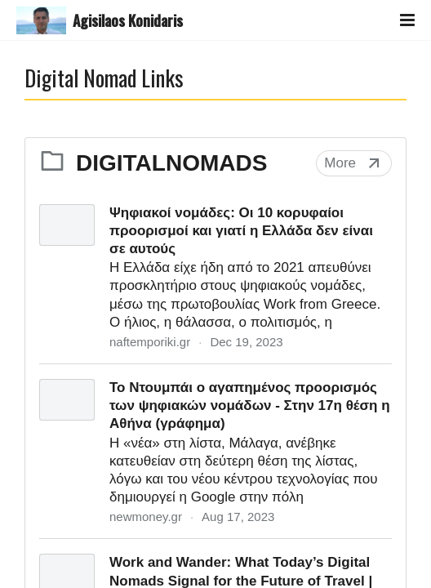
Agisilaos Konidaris (128, 20)
